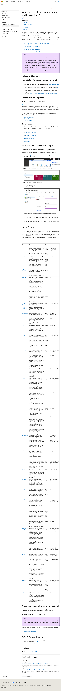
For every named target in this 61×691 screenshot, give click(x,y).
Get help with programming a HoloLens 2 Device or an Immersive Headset (39, 44)
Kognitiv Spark (25, 459)
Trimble (23, 580)
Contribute (21, 685)
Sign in (58, 1)
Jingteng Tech (24, 450)
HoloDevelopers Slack (28, 138)
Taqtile (23, 554)
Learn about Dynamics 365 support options (33, 51)
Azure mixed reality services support (29, 25)
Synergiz (23, 545)
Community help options (27, 24)
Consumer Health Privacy (34, 685)
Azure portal (30, 155)
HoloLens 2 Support (26, 22)
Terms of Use (43, 685)
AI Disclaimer (3, 685)
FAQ (38, 641)
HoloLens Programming (29, 118)
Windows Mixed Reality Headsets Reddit (32, 140)
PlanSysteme (24, 499)
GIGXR (23, 335)
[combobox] (10, 11)
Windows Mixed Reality (30, 60)
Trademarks (49, 685)
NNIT (23, 489)
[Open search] (55, 2)
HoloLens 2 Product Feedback (30, 631)
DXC (23, 325)
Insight (23, 406)
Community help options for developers (32, 46)
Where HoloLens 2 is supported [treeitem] (9, 24)
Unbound (24, 592)
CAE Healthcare (25, 294)
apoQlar (23, 256)
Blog (16, 685)
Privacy (26, 685)
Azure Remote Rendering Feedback (31, 633)
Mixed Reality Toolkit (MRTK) (31, 137)
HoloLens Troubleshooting (37, 640)
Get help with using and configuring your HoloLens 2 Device (36, 43)
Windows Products (28, 120)
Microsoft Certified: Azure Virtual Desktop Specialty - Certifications (34, 669)
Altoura (23, 246)
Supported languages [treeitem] (7, 35)
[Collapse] (17, 9)
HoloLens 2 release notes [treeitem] (7, 29)
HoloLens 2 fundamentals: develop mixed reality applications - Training (35, 663)
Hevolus (23, 368)
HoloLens (26, 8)
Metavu (23, 479)
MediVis (23, 469)
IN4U (23, 378)
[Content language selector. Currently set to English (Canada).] (5, 683)
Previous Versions (11, 685)
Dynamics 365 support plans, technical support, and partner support (43, 93)
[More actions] (58, 9)
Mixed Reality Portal (47, 62)
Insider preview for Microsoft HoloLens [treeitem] (10, 31)
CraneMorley (24, 313)
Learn (23, 8)
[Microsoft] (2, 1)
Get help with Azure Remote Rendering (32, 49)
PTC (23, 510)
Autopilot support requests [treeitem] (8, 27)
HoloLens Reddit (27, 141)
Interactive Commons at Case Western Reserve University (24, 306)
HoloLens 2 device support (36, 92)
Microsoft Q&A (51, 83)
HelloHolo (24, 350)
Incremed (24, 392)
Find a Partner (25, 27)
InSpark (23, 416)
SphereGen (24, 520)
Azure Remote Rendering (29, 117)
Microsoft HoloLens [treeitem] (6, 13)
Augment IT (24, 277)
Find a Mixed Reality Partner (30, 48)
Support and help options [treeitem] (8, 26)
